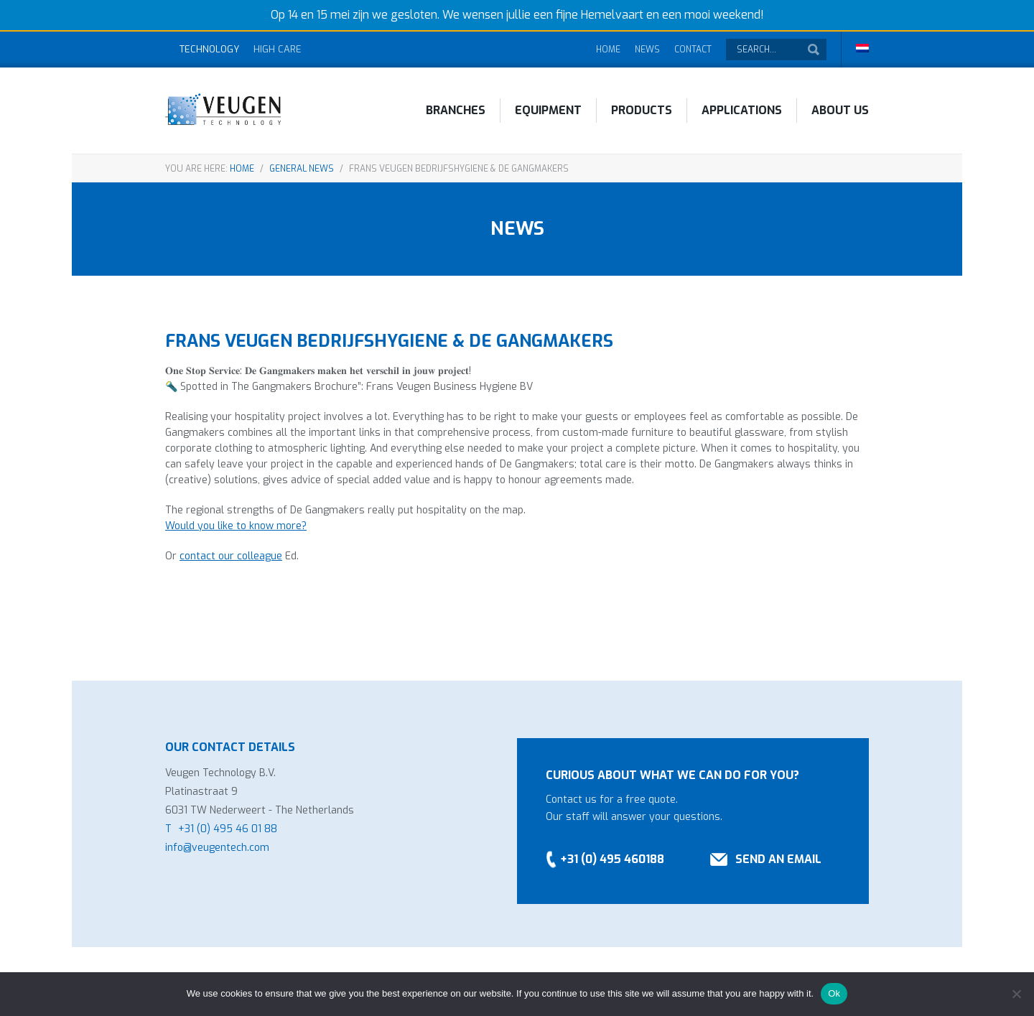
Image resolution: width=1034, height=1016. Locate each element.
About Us (840, 110)
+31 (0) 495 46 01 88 (227, 829)
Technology (209, 49)
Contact (693, 49)
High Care (277, 49)
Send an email (778, 859)
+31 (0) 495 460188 (612, 859)
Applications (742, 110)
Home (608, 49)
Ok (834, 993)
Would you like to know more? (236, 526)
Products (641, 110)
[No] (1016, 994)
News (647, 49)
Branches (455, 110)
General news (301, 168)
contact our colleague (231, 556)
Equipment (548, 110)
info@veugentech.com (217, 847)
